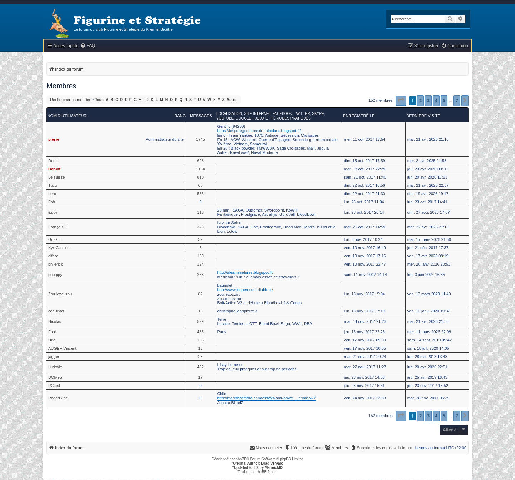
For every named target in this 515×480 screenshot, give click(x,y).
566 (200, 193)
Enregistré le (358, 115)
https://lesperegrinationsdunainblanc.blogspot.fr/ (259, 131)
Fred (52, 332)
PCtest (54, 385)
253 (200, 274)
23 (200, 356)
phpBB (241, 459)
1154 (200, 169)
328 (200, 227)
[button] (401, 101)
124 (200, 264)
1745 (200, 139)
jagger (53, 356)
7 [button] (457, 100)
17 (200, 377)
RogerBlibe (58, 398)
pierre (53, 139)
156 (200, 340)
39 (200, 239)
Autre (231, 100)
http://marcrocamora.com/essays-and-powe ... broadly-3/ (266, 398)
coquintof (56, 311)
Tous (99, 100)
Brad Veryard (272, 463)
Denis (53, 161)
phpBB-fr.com (267, 472)
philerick (55, 264)
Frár (51, 202)
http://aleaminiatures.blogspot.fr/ (245, 272)
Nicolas (54, 321)
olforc (53, 256)
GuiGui (54, 239)
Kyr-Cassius (58, 248)
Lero (52, 193)
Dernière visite (423, 115)
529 (200, 321)
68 (200, 185)
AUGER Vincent (62, 348)
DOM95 (55, 377)
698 (200, 161)
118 (200, 212)
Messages (201, 115)
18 (200, 311)
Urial (52, 340)
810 (200, 177)
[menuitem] (87, 46)
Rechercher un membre (71, 99)
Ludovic (55, 367)
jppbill (53, 212)
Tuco (52, 185)
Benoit (54, 169)
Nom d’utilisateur (67, 115)
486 (200, 332)
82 (200, 294)
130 (200, 256)
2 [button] (420, 100)
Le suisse (56, 177)
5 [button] (444, 100)
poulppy (55, 274)
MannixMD (274, 468)
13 (200, 348)
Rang (180, 115)
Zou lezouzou (60, 294)
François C (57, 227)
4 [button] (436, 100)
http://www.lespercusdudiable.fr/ (245, 289)
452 (200, 367)
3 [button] (428, 100)
